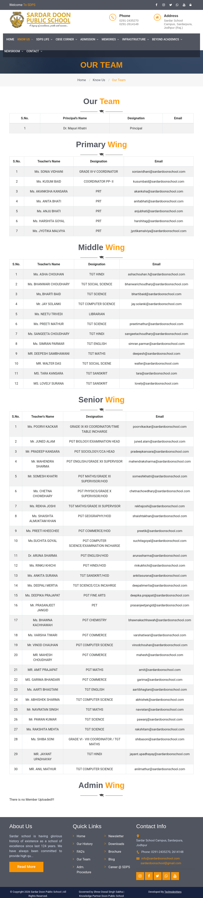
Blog (111, 859)
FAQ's (80, 851)
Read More (26, 866)
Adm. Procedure (84, 869)
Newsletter (116, 836)
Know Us (25, 39)
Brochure (114, 851)
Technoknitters (172, 891)
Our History (85, 844)
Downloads (116, 844)
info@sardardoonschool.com (160, 858)
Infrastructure (135, 39)
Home (10, 39)
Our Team (83, 859)
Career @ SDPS (119, 867)
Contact (34, 51)
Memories (110, 39)
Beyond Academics (167, 39)
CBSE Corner (66, 39)
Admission (89, 39)
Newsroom (13, 51)
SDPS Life (44, 39)
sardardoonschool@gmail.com (161, 863)
